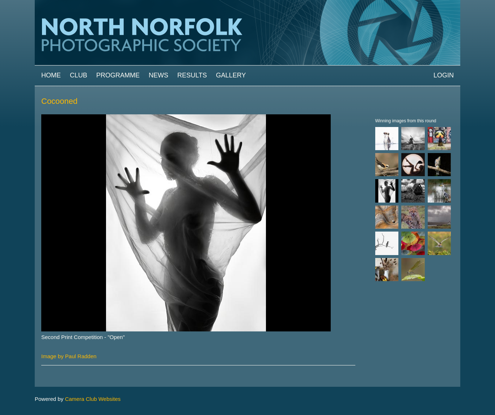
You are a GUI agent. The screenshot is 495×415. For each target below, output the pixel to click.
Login (443, 75)
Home (51, 75)
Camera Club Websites (92, 399)
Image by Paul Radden (69, 356)
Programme (118, 75)
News (158, 75)
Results (192, 75)
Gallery (231, 75)
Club (78, 75)
